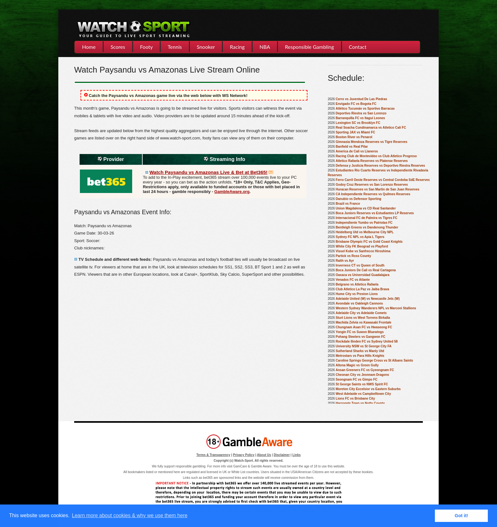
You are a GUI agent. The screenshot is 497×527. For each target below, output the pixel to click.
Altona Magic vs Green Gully (357, 365)
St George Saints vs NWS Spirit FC (362, 384)
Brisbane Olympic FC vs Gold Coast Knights (369, 241)
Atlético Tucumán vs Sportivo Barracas (365, 108)
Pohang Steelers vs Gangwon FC (360, 336)
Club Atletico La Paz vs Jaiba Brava (362, 289)
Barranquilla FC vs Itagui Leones (360, 118)
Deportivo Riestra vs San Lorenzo (361, 113)
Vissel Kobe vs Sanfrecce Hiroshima (363, 251)
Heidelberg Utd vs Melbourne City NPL (365, 232)
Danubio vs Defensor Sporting (358, 199)
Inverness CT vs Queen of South (360, 265)
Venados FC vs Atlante (353, 279)
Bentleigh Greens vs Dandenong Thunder (367, 227)
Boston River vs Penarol (354, 137)
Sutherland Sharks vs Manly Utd (360, 351)
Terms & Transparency (213, 455)
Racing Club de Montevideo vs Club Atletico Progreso (376, 156)
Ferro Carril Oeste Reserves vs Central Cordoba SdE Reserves (383, 180)
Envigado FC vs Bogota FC (356, 104)
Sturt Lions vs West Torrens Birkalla (363, 317)
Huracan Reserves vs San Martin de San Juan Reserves (377, 189)
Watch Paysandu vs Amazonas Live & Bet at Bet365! (209, 172)
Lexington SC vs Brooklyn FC (358, 123)
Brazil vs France (348, 203)
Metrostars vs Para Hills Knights (360, 355)
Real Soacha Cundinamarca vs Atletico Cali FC (371, 127)
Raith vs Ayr (345, 260)
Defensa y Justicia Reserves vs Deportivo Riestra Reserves (380, 165)
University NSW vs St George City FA (363, 346)
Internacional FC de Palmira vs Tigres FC (366, 218)
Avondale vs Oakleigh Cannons (359, 303)
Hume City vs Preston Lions (357, 294)
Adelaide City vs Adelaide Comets (361, 313)
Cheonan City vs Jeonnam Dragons (362, 374)
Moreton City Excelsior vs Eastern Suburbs (368, 389)
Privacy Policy (244, 455)
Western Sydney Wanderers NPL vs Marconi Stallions (376, 308)
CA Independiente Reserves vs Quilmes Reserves (373, 194)
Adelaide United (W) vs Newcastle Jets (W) (368, 298)
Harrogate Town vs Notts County (360, 403)
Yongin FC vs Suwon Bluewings (360, 332)
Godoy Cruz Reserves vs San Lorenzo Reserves (372, 184)
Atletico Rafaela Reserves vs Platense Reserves (372, 161)
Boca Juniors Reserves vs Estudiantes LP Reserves (375, 213)
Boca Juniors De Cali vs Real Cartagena (366, 270)
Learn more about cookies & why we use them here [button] (130, 515)
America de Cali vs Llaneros (357, 151)
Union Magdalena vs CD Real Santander (366, 208)
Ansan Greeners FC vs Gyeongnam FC (365, 370)
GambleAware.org (231, 191)
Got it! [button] (461, 515)
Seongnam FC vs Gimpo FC (357, 379)
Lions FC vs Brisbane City (355, 398)
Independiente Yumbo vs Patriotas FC (364, 222)
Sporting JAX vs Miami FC (355, 132)
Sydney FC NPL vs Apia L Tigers (360, 237)
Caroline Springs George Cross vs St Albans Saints (374, 360)
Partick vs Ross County (353, 256)
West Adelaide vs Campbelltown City (363, 393)
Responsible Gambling (309, 47)
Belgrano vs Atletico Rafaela (357, 284)
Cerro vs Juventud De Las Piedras (361, 99)
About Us (264, 455)
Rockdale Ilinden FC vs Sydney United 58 (367, 341)
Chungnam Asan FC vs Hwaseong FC (364, 327)
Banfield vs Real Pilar (352, 146)
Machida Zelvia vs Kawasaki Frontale (363, 322)
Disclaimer (282, 455)
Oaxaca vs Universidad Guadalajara (363, 275)
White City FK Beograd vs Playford (362, 246)
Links (296, 455)
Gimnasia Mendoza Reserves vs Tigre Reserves (371, 142)
